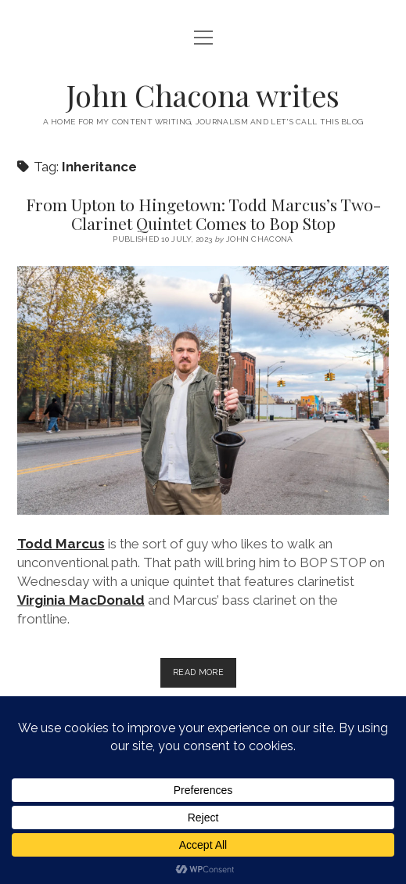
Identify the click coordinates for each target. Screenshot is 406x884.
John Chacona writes (203, 95)
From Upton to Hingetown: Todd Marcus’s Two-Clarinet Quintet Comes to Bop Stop (203, 213)
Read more (204, 675)
